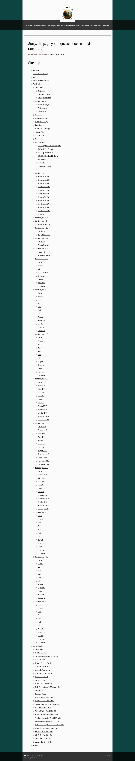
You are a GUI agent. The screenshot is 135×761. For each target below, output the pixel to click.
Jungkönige (42, 111)
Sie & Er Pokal (40, 680)
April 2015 (41, 481)
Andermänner (42, 108)
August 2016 (42, 451)
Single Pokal (39, 691)
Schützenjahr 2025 (41, 218)
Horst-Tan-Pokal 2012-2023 (44, 697)
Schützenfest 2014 (44, 204)
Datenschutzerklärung (40, 74)
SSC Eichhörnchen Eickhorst (48, 156)
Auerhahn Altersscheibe (43, 673)
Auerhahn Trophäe (41, 666)
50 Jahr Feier (39, 135)
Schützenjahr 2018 (41, 334)
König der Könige (41, 122)
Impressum (36, 77)
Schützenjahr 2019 (41, 290)
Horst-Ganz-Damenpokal (43, 684)
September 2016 (43, 454)
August (40, 317)
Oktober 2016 (42, 457)
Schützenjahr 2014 (41, 512)
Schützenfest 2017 (44, 194)
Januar (40, 262)
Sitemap (40, 755)
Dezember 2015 (43, 509)
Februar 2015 (42, 475)
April (39, 303)
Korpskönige (39, 115)
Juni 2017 (41, 399)
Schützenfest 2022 (44, 183)
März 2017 (41, 389)
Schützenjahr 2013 (41, 557)
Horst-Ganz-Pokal (41, 677)
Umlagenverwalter (44, 98)
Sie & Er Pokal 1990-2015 (44, 735)
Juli (39, 314)
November (41, 283)
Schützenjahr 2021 (41, 248)
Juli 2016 (41, 447)
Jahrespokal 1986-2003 (43, 738)
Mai (39, 307)
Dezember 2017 (43, 420)
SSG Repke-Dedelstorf (46, 153)
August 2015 (42, 495)
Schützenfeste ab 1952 (45, 214)
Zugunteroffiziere (44, 94)
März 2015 (41, 478)
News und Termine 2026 (41, 81)
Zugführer (41, 91)
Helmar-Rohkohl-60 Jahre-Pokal (46, 728)
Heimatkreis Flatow (44, 166)
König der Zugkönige (42, 129)
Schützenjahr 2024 (41, 221)
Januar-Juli (41, 231)
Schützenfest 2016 (44, 197)
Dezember (41, 286)
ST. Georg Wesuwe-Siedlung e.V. (49, 146)
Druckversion (30, 755)
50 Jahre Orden (40, 694)
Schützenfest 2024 (44, 176)
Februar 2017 (42, 386)
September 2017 (43, 410)
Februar (40, 266)
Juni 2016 (41, 444)
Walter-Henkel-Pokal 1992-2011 (46, 711)
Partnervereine (40, 142)
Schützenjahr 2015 (41, 468)
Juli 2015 (41, 492)
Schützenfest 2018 (44, 190)
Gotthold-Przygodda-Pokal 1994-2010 (48, 718)
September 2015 (43, 499)
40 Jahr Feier (39, 132)
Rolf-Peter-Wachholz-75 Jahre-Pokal (47, 687)
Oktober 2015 (42, 502)
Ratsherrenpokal (40, 653)
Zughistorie (37, 84)
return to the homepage (57, 54)
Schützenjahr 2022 (41, 238)
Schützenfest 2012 (44, 211)
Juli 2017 (41, 403)
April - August (43, 272)
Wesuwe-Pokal (40, 660)
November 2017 (43, 416)
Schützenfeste (40, 173)
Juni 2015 (41, 488)
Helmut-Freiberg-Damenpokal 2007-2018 (49, 725)
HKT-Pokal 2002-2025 (43, 708)
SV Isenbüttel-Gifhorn (45, 149)
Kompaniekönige (41, 118)
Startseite (36, 70)
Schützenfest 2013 (44, 207)
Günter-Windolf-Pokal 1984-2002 (46, 715)
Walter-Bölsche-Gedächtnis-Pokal (46, 656)
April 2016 (41, 437)
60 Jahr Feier (39, 139)
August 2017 (42, 406)
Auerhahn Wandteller (42, 670)
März (39, 269)
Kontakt (35, 745)
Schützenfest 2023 (44, 180)
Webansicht (107, 755)
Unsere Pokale (38, 646)
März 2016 (41, 434)
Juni (39, 310)
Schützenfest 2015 (44, 201)
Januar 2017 (42, 382)
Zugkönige (39, 125)
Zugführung (39, 87)
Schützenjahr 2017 (41, 379)
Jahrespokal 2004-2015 (43, 742)
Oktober (41, 279)
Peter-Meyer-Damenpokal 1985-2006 (48, 721)
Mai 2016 (41, 440)
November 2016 (43, 461)
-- (38, 170)
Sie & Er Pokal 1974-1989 (44, 732)
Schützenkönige (40, 101)
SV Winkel (41, 163)
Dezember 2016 (43, 464)
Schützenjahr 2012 (41, 601)
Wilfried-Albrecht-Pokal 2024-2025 (47, 704)
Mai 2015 (41, 485)
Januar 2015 (42, 471)
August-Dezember (44, 235)
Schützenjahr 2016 (41, 423)
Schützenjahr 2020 (41, 259)
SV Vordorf (42, 159)
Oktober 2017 (42, 413)
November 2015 (43, 505)
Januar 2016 (42, 427)
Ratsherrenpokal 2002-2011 (44, 701)
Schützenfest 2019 (44, 187)
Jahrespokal (39, 649)
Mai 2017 (41, 396)
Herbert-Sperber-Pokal (43, 663)
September (41, 276)
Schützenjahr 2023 (41, 228)
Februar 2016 (42, 430)
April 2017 (41, 392)
